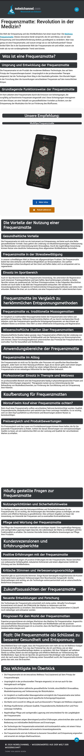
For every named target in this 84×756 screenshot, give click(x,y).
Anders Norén (20, 751)
